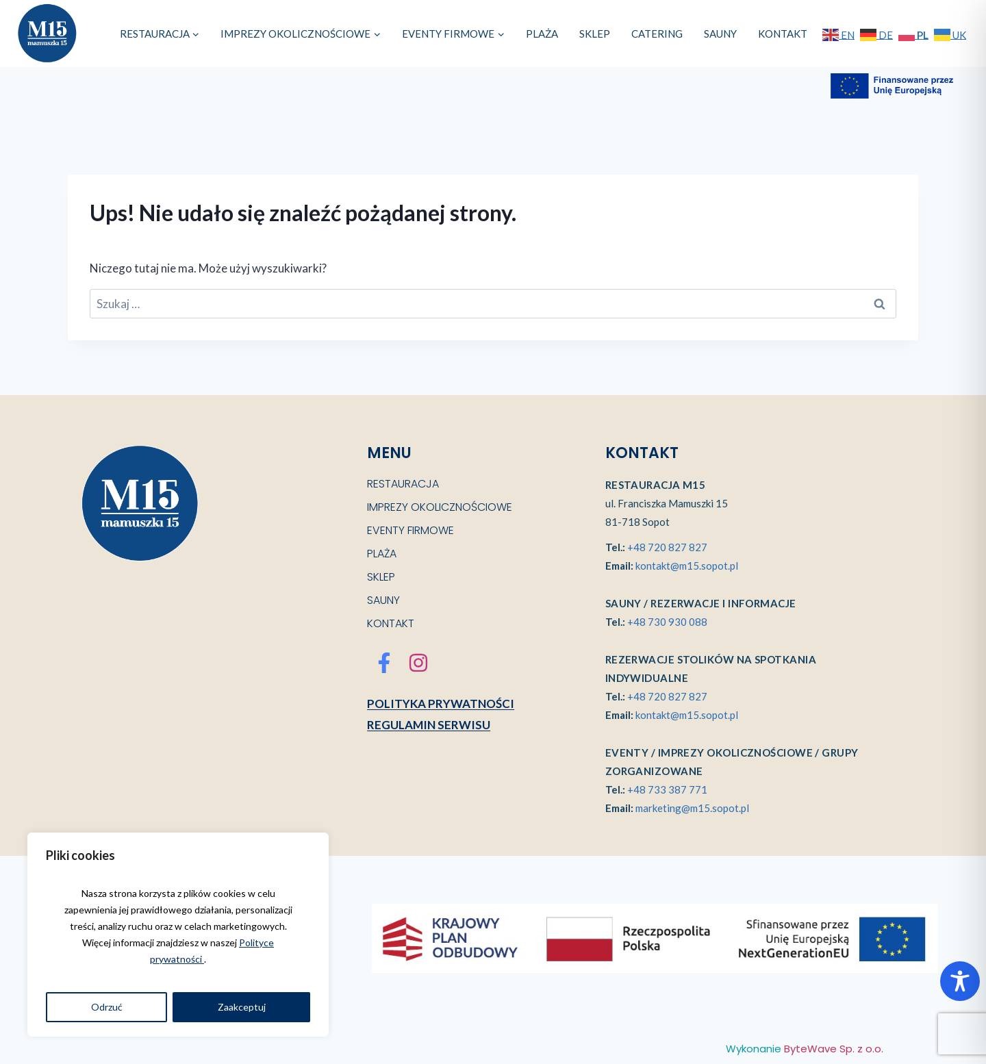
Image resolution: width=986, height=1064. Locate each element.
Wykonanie (804, 1048)
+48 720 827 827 (667, 547)
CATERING (657, 33)
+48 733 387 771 (667, 789)
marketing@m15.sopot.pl (692, 808)
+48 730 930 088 (667, 622)
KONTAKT (782, 33)
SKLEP (594, 33)
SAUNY (720, 33)
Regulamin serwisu (428, 725)
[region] (178, 935)
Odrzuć (107, 1007)
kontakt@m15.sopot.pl (686, 565)
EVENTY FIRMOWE (410, 530)
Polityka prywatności (440, 703)
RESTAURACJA (403, 484)
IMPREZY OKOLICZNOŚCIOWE (439, 507)
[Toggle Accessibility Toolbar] (960, 981)
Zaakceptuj (242, 1007)
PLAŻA (542, 33)
